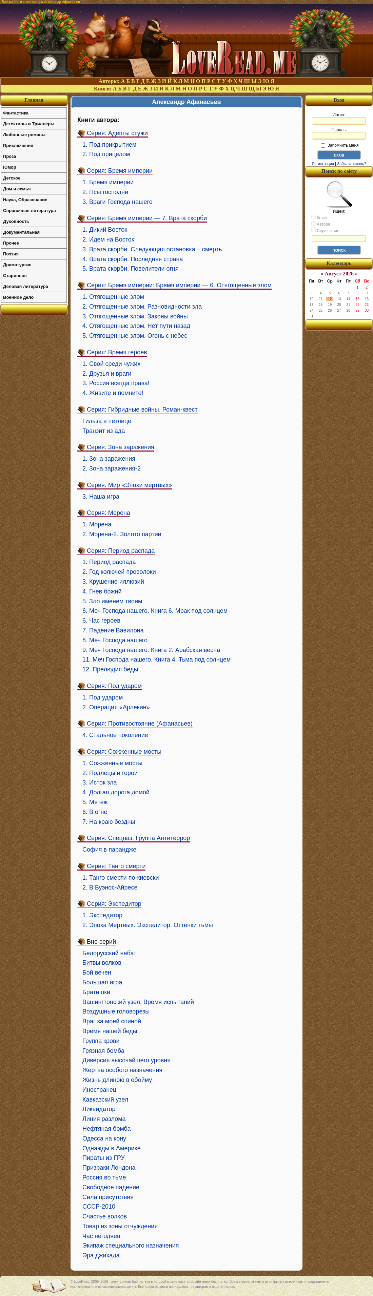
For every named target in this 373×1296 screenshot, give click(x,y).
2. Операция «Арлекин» (116, 707)
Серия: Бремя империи (120, 170)
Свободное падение (110, 1187)
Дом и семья (17, 188)
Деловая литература (25, 286)
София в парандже (109, 849)
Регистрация (323, 164)
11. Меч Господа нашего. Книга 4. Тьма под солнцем (156, 659)
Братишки (96, 992)
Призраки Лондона (108, 1167)
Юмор (9, 167)
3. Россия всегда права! (116, 383)
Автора (320, 224)
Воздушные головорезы (116, 1011)
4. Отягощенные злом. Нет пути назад (136, 325)
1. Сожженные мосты (112, 763)
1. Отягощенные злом (113, 296)
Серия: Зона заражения (120, 447)
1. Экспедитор (102, 915)
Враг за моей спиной (111, 1021)
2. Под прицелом (106, 154)
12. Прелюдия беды (110, 669)
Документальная (21, 232)
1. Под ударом (102, 697)
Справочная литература (29, 210)
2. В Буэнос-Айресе (109, 887)
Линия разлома (104, 1118)
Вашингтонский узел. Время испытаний (138, 1002)
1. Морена (96, 524)
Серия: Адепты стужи (117, 133)
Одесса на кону (104, 1138)
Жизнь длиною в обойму (117, 1079)
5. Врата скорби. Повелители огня (130, 268)
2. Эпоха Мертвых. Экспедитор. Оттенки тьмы (147, 925)
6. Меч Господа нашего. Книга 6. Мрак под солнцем (155, 610)
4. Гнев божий (102, 591)
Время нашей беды (109, 1031)
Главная (33, 100)
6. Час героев (101, 620)
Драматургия (17, 264)
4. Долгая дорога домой (116, 792)
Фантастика (15, 113)
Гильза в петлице (106, 421)
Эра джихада (101, 1255)
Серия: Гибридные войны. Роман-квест (142, 409)
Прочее (11, 243)
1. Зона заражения (108, 458)
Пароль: (339, 133)
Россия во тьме (104, 1177)
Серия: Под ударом (114, 686)
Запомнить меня (339, 145)
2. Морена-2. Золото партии (121, 534)
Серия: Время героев (117, 352)
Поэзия (11, 253)
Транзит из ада (103, 430)
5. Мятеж (95, 802)
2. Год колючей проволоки (119, 571)
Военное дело (18, 297)
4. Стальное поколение (115, 735)
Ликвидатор (99, 1109)
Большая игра (102, 982)
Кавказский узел (105, 1099)
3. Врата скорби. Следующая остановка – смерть (152, 249)
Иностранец (99, 1089)
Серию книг (324, 230)
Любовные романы (24, 134)
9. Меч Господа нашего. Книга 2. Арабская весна (151, 650)
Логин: (339, 118)
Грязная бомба (103, 1050)
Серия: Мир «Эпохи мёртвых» (129, 485)
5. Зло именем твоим (112, 601)
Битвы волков (101, 962)
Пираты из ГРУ (103, 1157)
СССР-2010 (98, 1206)
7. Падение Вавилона (113, 630)
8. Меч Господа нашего (115, 640)
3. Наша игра (100, 496)
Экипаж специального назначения (130, 1245)
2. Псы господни (105, 192)
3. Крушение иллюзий (113, 581)
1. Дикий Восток (104, 229)
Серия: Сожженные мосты (124, 751)
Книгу (319, 217)
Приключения (18, 145)
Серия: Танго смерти (116, 866)
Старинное (15, 275)
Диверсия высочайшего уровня (126, 1060)
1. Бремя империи (108, 182)
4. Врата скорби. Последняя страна (132, 259)
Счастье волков (104, 1216)
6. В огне (94, 812)
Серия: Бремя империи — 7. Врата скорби (147, 218)
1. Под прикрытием (109, 144)
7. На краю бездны (108, 821)
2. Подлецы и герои (110, 773)
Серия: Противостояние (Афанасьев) (140, 723)
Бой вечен (96, 972)
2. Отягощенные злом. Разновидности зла (142, 306)
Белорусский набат (109, 953)
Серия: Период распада (121, 550)
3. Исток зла (99, 782)
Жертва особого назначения (122, 1070)
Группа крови (101, 1041)
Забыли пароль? (351, 164)
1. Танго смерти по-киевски (120, 877)
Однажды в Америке (111, 1148)
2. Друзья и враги (107, 373)
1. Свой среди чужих (111, 363)
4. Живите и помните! (112, 393)
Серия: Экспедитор (114, 903)
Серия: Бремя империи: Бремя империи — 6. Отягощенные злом (179, 285)
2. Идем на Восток (108, 239)
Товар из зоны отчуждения (120, 1226)
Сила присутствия (108, 1197)
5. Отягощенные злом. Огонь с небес (134, 335)
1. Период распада (109, 562)
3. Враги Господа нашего (117, 201)
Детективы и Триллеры (28, 123)
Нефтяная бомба (106, 1128)
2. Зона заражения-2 (111, 468)
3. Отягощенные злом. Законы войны (135, 316)
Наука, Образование (25, 199)
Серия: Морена (108, 512)
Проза (9, 156)
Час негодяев (101, 1236)
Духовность (16, 221)
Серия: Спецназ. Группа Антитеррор (138, 838)
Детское (11, 178)
